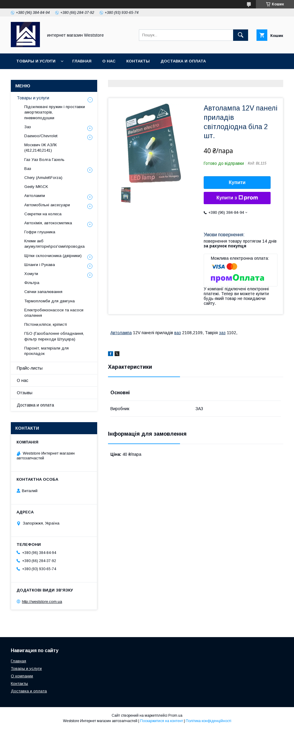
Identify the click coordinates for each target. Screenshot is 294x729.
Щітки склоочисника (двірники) (53, 255)
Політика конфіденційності (208, 721)
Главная (82, 61)
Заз (27, 127)
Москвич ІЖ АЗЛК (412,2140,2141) (40, 148)
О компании (22, 676)
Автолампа (121, 332)
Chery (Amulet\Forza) (43, 177)
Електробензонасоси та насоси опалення (53, 313)
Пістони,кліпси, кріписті (45, 324)
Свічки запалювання (43, 291)
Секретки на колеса (43, 214)
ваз (177, 332)
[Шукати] (240, 35)
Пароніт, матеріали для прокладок (46, 351)
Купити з (237, 198)
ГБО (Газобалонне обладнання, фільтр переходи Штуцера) (54, 336)
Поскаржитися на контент (161, 721)
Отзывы (24, 392)
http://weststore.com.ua (42, 601)
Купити (237, 182)
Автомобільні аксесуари (47, 205)
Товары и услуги (36, 61)
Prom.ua (175, 715)
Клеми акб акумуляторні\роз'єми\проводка (54, 244)
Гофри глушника (39, 232)
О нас (109, 61)
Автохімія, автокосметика (48, 223)
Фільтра (31, 282)
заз (222, 332)
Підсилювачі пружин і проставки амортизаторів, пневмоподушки (54, 112)
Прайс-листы (30, 368)
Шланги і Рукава (39, 264)
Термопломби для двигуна (49, 301)
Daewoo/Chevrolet (40, 136)
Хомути (31, 273)
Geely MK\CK (36, 186)
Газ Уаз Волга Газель (44, 159)
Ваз (27, 168)
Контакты (138, 61)
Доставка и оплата (183, 61)
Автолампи (34, 195)
